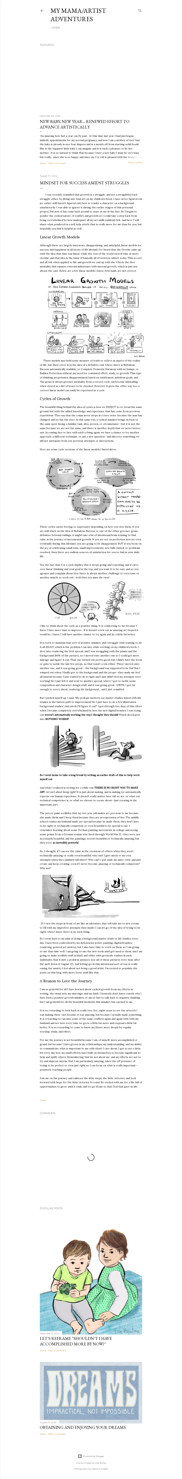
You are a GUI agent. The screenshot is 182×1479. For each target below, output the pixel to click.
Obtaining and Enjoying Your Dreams (83, 1427)
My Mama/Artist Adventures (78, 14)
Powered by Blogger (91, 1456)
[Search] (140, 9)
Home (56, 27)
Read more (135, 162)
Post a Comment (57, 163)
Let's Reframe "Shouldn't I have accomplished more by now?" (76, 1341)
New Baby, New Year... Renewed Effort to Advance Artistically (84, 124)
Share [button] (43, 163)
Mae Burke (100, 1463)
